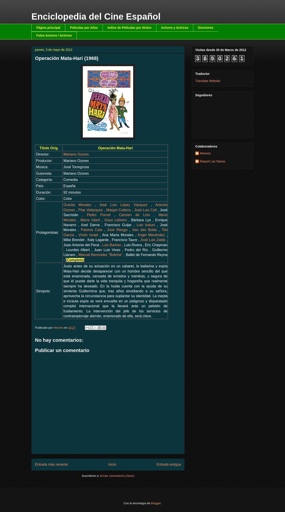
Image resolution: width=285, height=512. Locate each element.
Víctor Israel (88, 235)
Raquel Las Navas (212, 161)
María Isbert (90, 220)
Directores (205, 27)
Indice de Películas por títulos (130, 27)
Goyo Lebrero (115, 220)
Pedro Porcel (98, 215)
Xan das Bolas (144, 230)
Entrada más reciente (51, 464)
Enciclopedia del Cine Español (96, 16)
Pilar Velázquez (90, 210)
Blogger (156, 503)
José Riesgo (117, 230)
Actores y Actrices (174, 27)
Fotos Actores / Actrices (54, 35)
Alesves (205, 153)
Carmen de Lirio (134, 215)
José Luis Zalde (152, 240)
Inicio (112, 464)
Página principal (48, 27)
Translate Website (207, 81)
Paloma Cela (91, 230)
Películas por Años (84, 27)
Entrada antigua (169, 464)
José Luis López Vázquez (123, 205)
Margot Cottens (118, 210)
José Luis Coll (145, 210)
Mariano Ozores (76, 154)
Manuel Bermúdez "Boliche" (100, 255)
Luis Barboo (111, 245)
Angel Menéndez (151, 235)
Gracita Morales (77, 205)
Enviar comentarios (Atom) (117, 475)
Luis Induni (146, 225)
